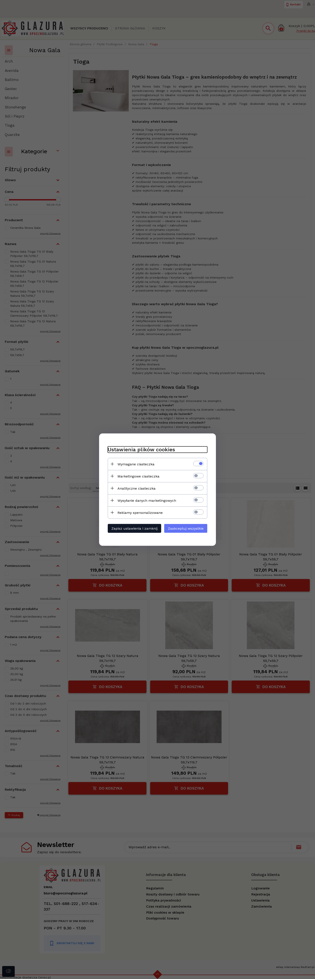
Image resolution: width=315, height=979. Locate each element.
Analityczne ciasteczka (136, 488)
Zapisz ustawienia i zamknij (134, 528)
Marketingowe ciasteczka (138, 476)
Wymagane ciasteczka (135, 464)
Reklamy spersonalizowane (140, 512)
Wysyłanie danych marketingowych (146, 500)
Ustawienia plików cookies (141, 449)
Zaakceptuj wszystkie (186, 528)
